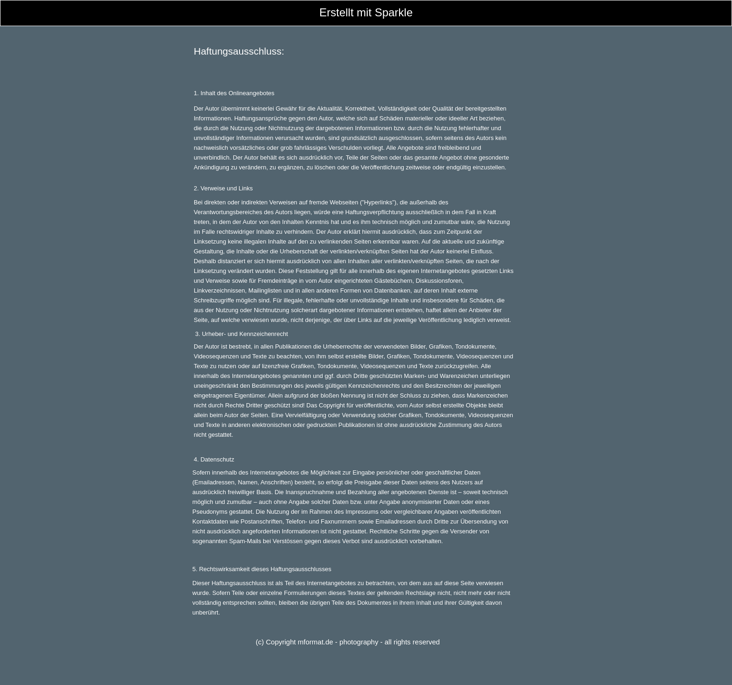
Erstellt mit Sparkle (366, 12)
